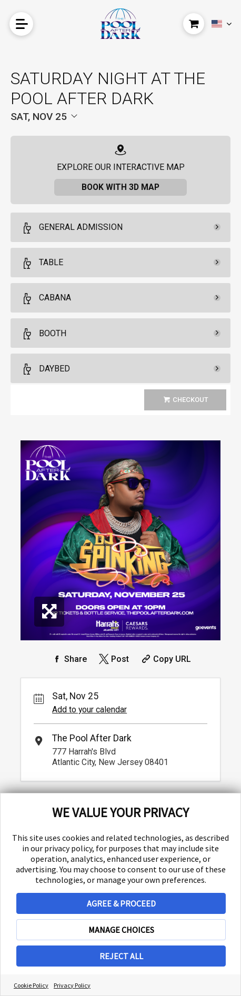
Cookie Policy (31, 985)
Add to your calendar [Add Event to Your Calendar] (89, 710)
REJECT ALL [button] (121, 956)
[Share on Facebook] (68, 659)
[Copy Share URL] (165, 659)
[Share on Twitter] (113, 659)
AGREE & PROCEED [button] (121, 903)
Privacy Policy (72, 985)
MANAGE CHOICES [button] (121, 929)
